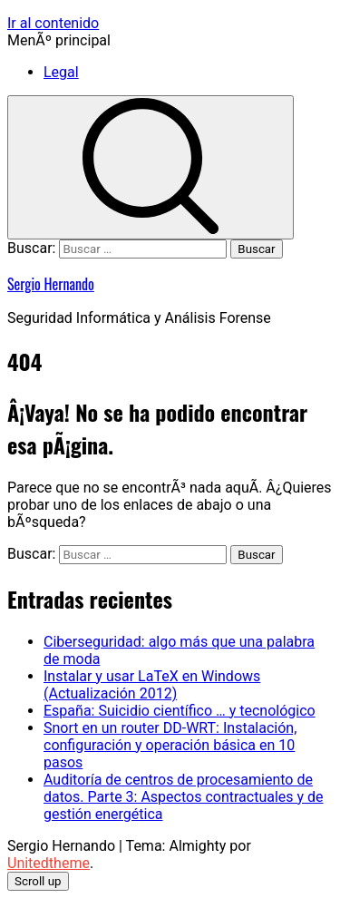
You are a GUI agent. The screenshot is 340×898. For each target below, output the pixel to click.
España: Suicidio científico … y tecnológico (180, 710)
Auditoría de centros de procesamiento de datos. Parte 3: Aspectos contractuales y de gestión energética (184, 797)
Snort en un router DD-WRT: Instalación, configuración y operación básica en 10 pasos (170, 745)
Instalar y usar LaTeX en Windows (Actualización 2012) (152, 685)
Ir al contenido (53, 23)
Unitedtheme (48, 863)
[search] (150, 167)
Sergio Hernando (50, 284)
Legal (61, 72)
